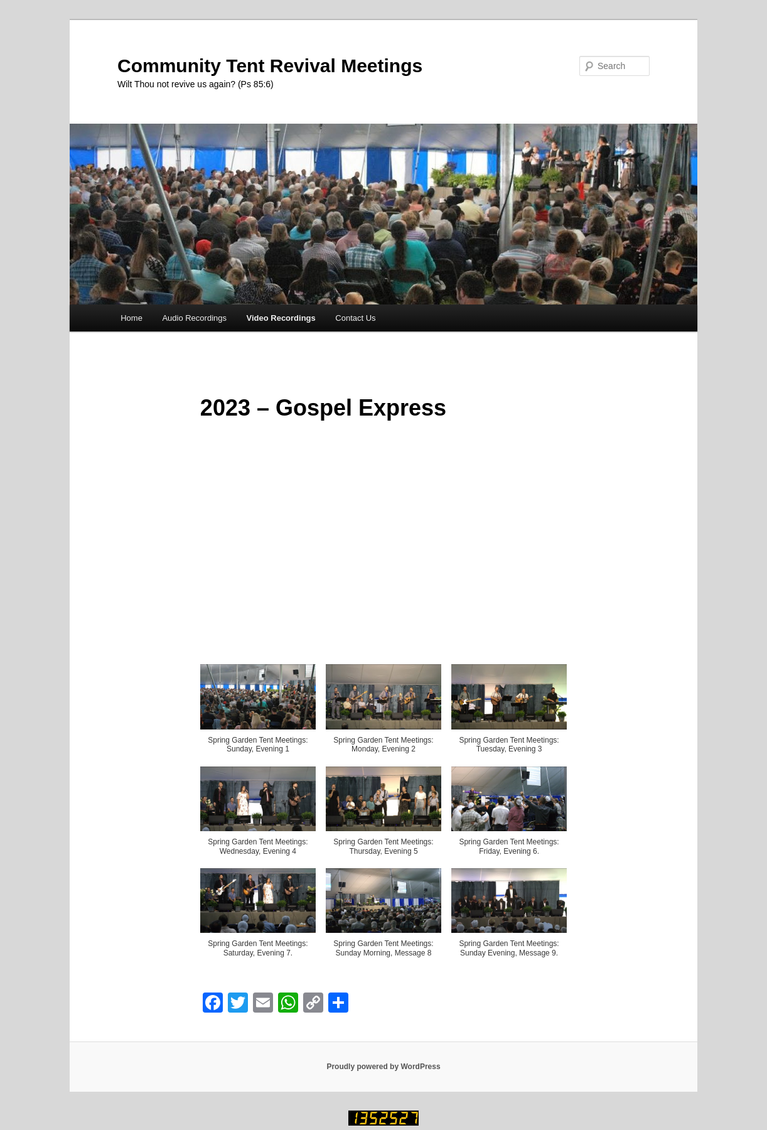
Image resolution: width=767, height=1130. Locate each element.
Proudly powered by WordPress (383, 1066)
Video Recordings (281, 318)
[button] (258, 715)
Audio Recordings (194, 318)
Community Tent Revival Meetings (269, 65)
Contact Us (355, 318)
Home (131, 318)
